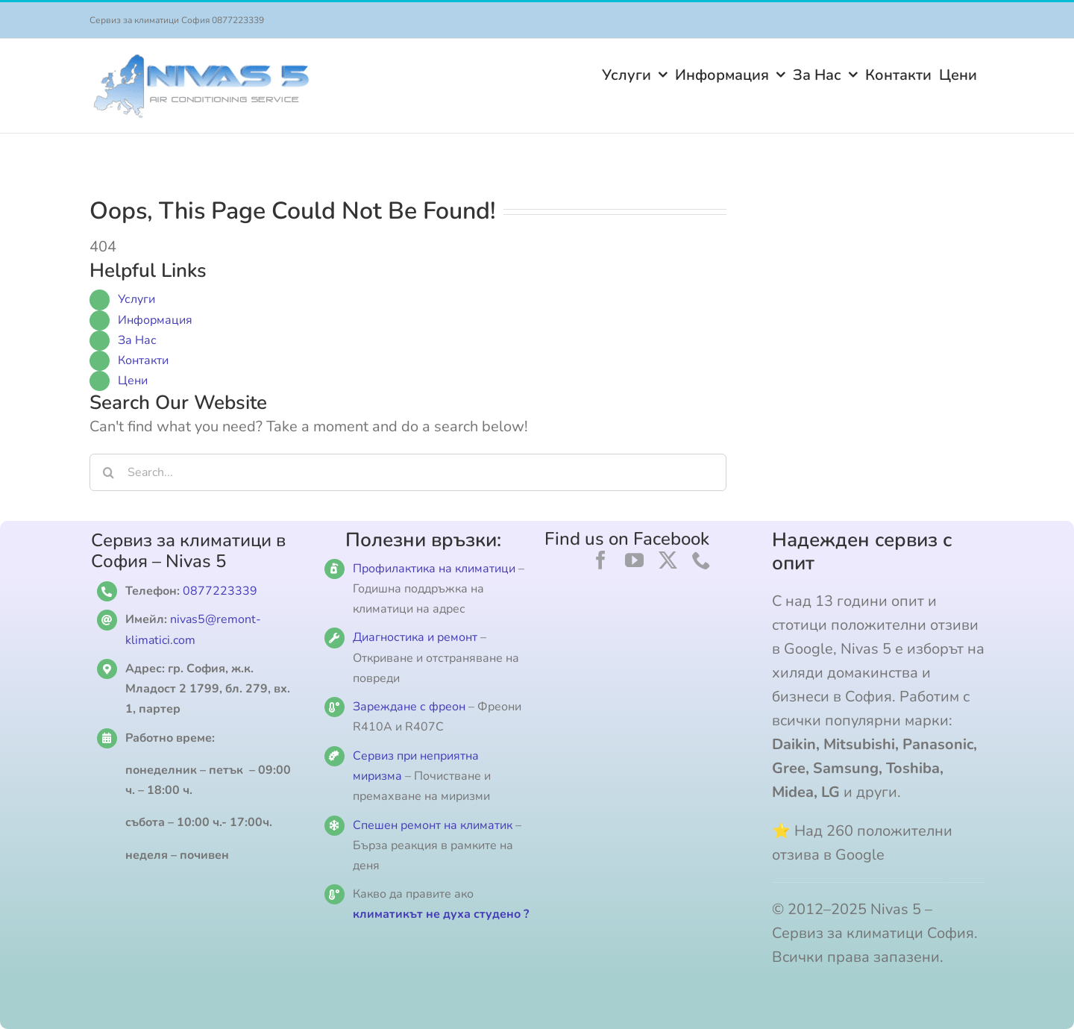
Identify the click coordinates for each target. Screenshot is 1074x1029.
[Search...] (408, 472)
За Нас (137, 340)
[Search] (108, 472)
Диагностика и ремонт (416, 637)
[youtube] (634, 560)
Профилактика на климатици (434, 568)
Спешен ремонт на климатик (432, 825)
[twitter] (668, 560)
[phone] (701, 560)
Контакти (143, 360)
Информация (155, 320)
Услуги (136, 299)
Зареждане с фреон (409, 706)
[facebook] (600, 560)
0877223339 (220, 591)
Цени (133, 380)
